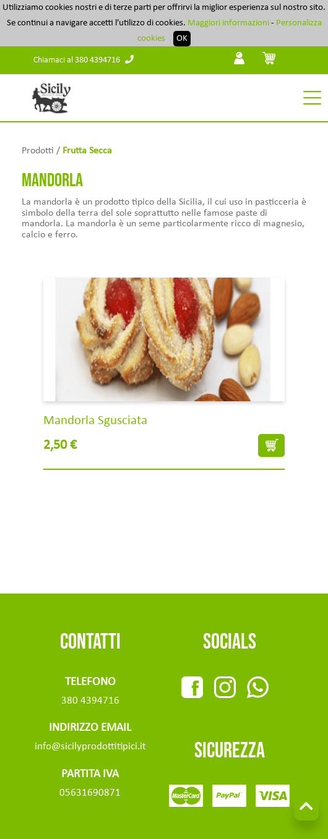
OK (182, 38)
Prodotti (38, 151)
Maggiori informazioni (228, 23)
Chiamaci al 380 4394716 (83, 60)
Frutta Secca (87, 151)
